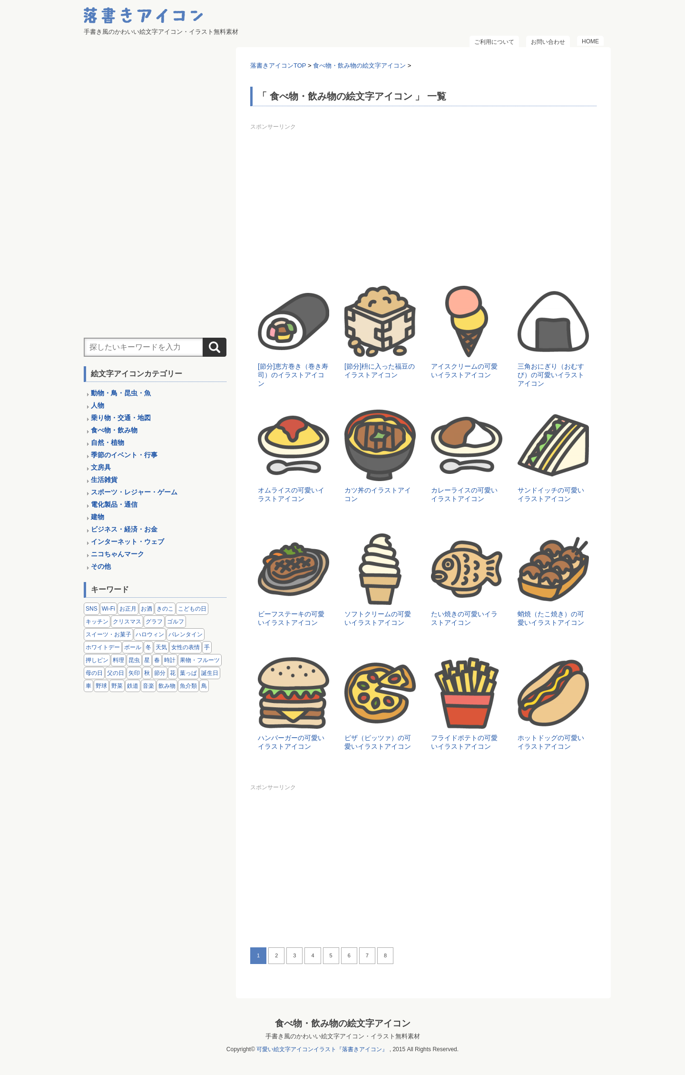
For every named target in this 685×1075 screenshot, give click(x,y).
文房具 (101, 467)
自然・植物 (107, 442)
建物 (97, 517)
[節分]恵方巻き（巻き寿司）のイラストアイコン (293, 374)
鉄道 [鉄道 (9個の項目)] (132, 686)
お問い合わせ (548, 42)
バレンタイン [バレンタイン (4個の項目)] (185, 634)
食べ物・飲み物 (114, 430)
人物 (97, 405)
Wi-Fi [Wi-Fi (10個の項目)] (108, 608)
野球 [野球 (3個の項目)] (101, 686)
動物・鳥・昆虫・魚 (121, 393)
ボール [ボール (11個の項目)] (132, 647)
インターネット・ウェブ (127, 541)
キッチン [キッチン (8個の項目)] (97, 621)
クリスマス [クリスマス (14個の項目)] (127, 621)
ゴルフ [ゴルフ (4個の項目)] (175, 621)
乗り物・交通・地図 (121, 418)
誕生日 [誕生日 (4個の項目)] (209, 673)
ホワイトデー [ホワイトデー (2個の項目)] (103, 647)
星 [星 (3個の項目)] (147, 660)
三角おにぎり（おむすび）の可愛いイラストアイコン (551, 374)
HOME (590, 41)
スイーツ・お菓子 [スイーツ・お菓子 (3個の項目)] (108, 634)
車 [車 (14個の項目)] (88, 686)
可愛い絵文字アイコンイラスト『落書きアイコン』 (322, 1049)
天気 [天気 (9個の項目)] (161, 647)
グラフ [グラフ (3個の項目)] (154, 621)
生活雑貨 (104, 479)
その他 (101, 566)
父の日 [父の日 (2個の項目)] (115, 673)
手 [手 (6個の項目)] (207, 647)
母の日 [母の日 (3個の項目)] (94, 673)
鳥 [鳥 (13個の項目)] (204, 686)
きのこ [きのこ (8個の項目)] (165, 608)
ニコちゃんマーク (117, 554)
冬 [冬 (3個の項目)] (148, 647)
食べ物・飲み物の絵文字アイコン (343, 1023)
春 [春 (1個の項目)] (157, 660)
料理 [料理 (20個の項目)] (118, 660)
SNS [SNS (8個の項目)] (92, 608)
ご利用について (494, 42)
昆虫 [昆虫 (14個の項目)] (134, 660)
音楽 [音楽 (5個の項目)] (148, 686)
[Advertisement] (423, 200)
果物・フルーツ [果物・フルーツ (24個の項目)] (200, 660)
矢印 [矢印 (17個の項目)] (134, 673)
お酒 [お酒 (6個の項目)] (146, 608)
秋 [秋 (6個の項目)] (147, 673)
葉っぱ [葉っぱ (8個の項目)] (188, 673)
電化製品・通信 (114, 504)
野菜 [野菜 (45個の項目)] (117, 686)
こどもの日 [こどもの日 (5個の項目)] (192, 608)
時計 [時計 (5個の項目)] (170, 660)
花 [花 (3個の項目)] (173, 673)
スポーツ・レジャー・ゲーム (134, 492)
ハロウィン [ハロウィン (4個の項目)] (150, 634)
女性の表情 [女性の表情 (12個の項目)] (185, 647)
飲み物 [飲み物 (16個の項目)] (167, 686)
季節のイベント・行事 (124, 455)
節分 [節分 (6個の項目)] (160, 673)
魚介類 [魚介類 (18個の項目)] (188, 686)
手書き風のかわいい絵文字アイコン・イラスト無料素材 (342, 1036)
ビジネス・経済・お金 (124, 529)
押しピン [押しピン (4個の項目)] (97, 660)
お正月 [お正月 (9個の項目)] (128, 608)
